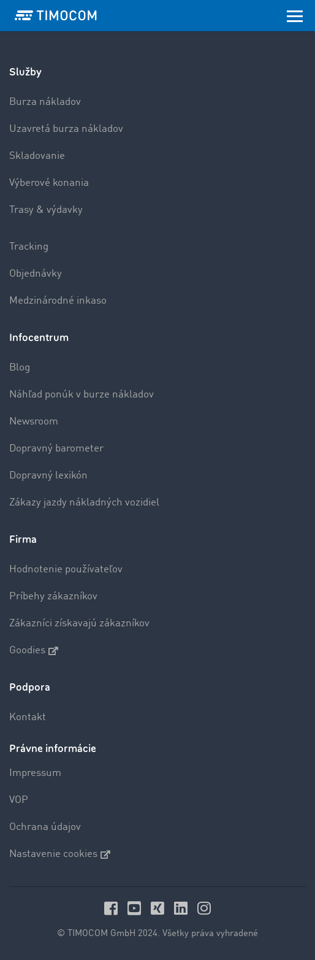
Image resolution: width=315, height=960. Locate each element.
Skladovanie (37, 156)
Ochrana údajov (45, 827)
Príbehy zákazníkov (53, 596)
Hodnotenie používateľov (66, 569)
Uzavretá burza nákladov (66, 129)
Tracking (28, 247)
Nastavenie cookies (59, 854)
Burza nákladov (45, 102)
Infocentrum (39, 338)
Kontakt (27, 717)
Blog (19, 368)
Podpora (29, 687)
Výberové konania (49, 183)
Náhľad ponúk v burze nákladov (81, 395)
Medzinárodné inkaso (58, 301)
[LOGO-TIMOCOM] (56, 15)
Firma (23, 539)
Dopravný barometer (56, 449)
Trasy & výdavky (46, 210)
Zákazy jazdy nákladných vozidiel (84, 502)
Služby (25, 72)
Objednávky (35, 274)
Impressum (35, 773)
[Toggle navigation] (295, 15)
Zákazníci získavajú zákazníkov (79, 623)
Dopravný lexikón (48, 475)
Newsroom (33, 422)
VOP (18, 800)
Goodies (33, 650)
